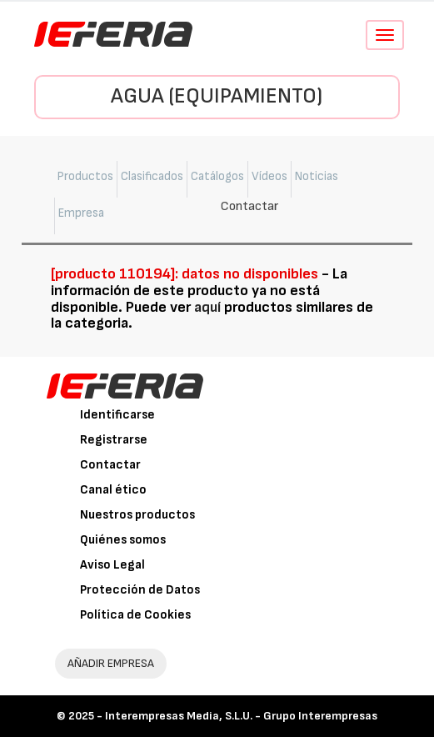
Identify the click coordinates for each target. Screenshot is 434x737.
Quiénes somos (123, 540)
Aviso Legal (112, 565)
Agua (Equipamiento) (216, 96)
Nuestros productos (137, 515)
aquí (207, 307)
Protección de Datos (140, 590)
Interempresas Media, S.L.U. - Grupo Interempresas (241, 716)
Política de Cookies (135, 615)
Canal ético (113, 490)
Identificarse (117, 415)
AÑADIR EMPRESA (110, 663)
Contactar (110, 465)
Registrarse (113, 440)
